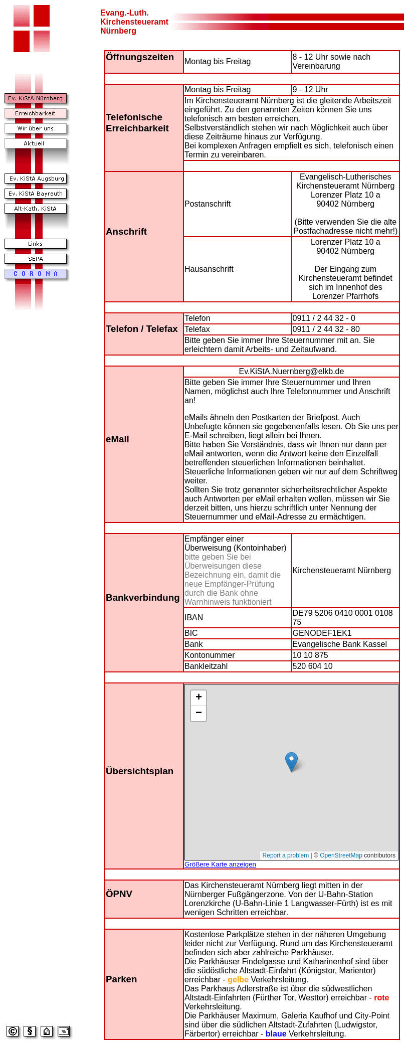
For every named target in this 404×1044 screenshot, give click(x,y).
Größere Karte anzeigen (220, 864)
